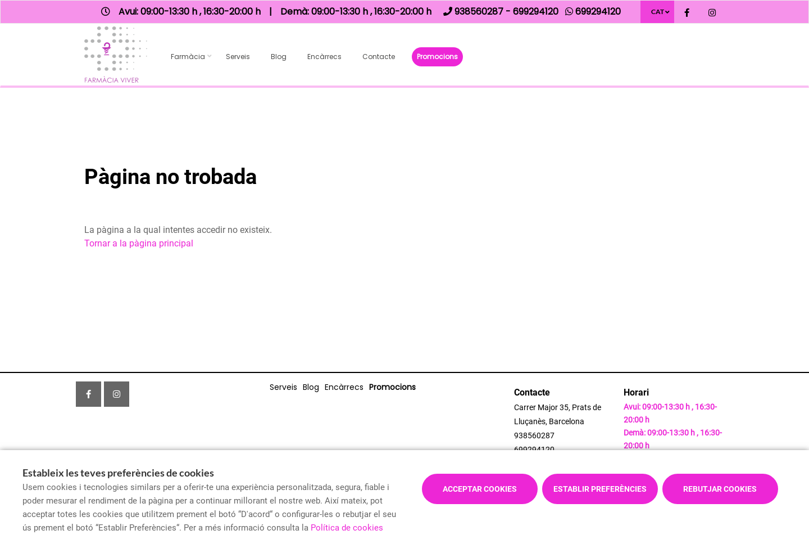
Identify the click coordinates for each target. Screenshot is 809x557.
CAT (657, 11)
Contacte (378, 56)
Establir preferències (600, 488)
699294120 (534, 449)
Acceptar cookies (480, 488)
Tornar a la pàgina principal (138, 243)
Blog (279, 56)
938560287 (534, 435)
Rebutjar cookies (720, 488)
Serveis (238, 56)
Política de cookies (347, 528)
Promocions (437, 56)
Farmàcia (188, 56)
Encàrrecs (324, 56)
